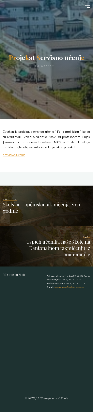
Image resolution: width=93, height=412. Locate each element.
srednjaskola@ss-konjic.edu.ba (69, 287)
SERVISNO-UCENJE (14, 155)
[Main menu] (86, 6)
